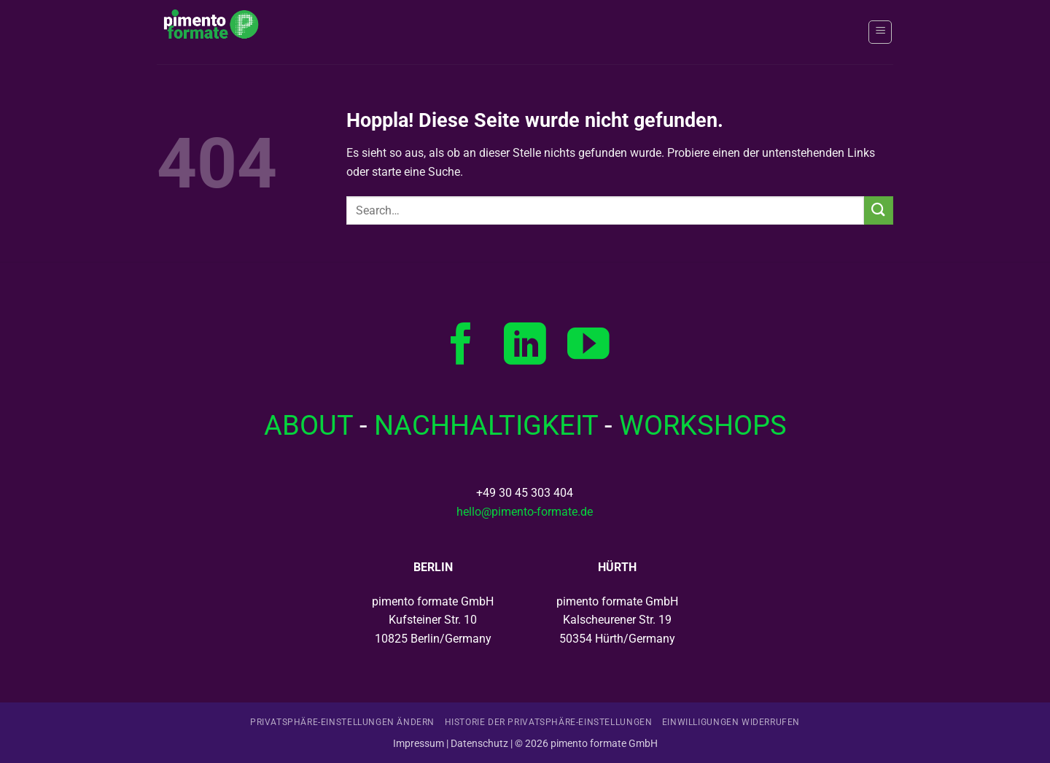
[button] (880, 32)
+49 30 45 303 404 (524, 493)
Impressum (418, 743)
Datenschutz (479, 743)
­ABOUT (308, 424)
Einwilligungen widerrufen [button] (731, 722)
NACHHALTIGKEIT (486, 424)
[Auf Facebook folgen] (461, 347)
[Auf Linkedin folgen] (525, 347)
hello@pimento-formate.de (524, 512)
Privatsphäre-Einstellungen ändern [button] (342, 722)
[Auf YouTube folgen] (588, 347)
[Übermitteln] (878, 210)
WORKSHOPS (703, 424)
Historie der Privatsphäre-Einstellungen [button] (549, 722)
